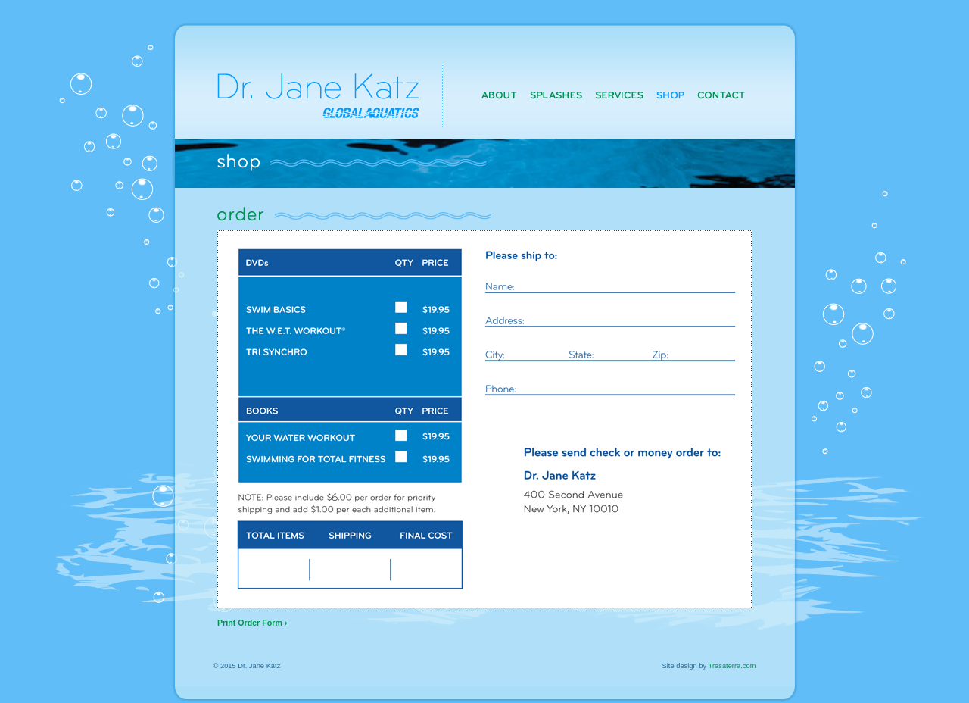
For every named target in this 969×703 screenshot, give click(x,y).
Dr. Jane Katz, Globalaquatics (308, 81)
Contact (720, 95)
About (500, 95)
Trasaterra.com (732, 666)
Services (620, 95)
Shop (670, 95)
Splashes (557, 95)
